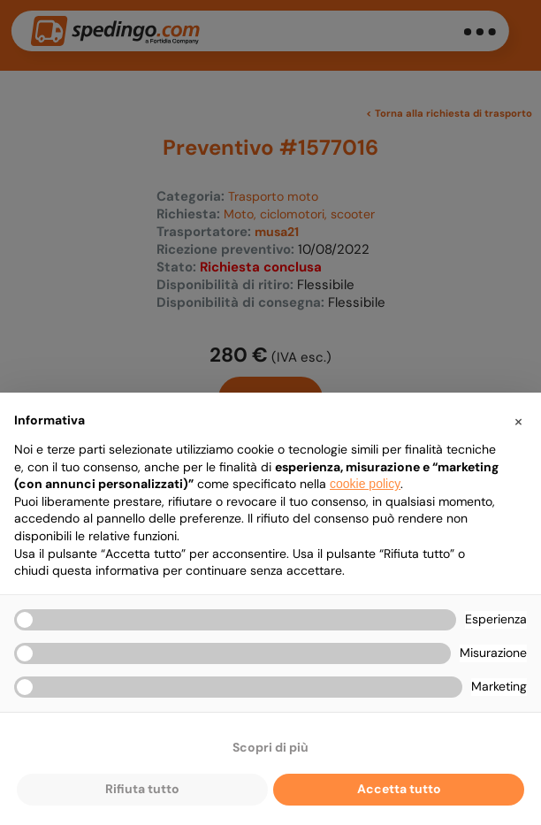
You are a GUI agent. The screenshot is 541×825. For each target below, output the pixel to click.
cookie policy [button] (365, 484)
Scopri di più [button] (270, 747)
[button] (518, 421)
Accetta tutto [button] (399, 789)
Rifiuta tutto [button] (142, 789)
